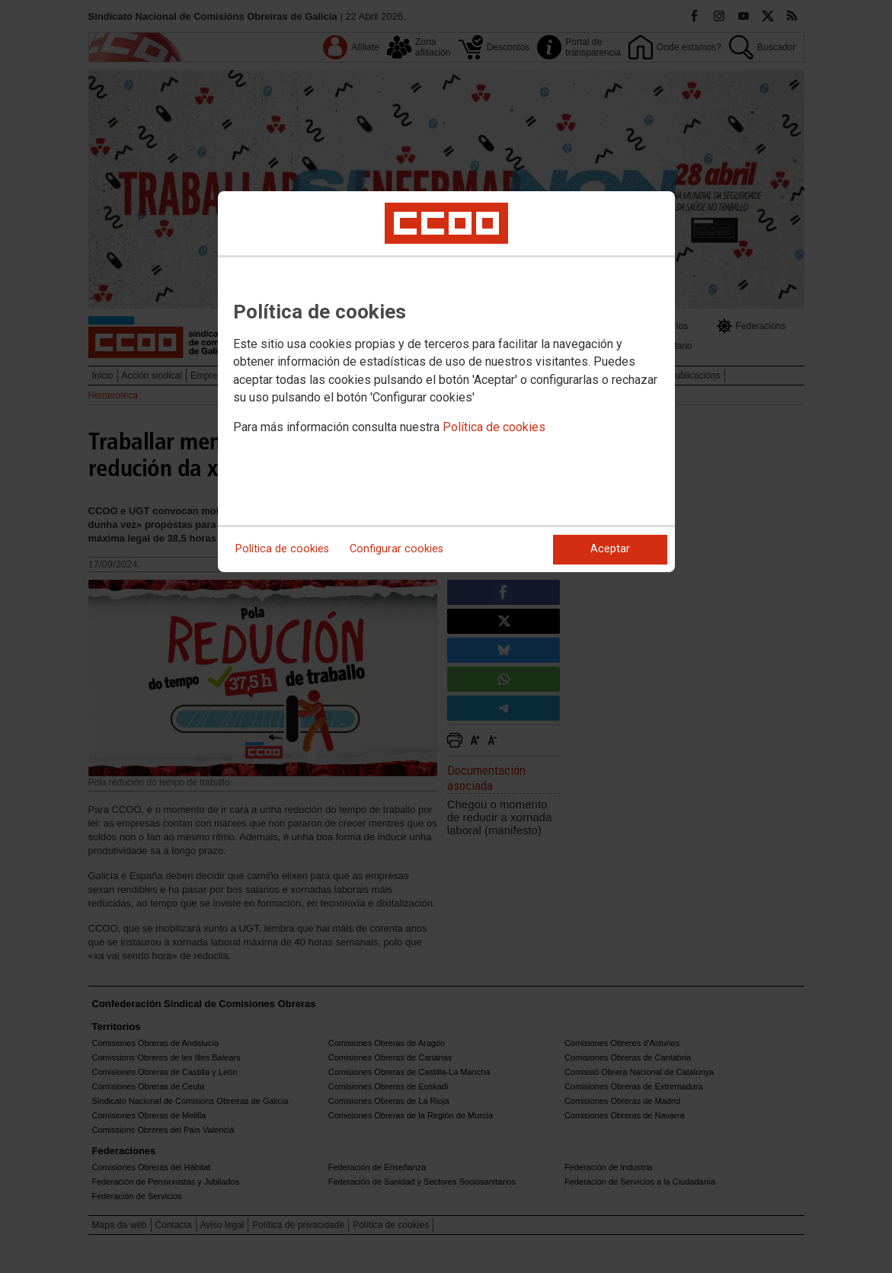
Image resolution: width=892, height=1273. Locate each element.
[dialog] (446, 381)
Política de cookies (494, 427)
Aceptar (610, 548)
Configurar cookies (396, 548)
